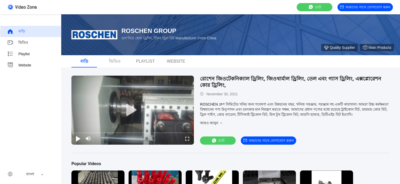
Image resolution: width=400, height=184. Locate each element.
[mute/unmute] (88, 138)
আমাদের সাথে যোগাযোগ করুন (365, 7)
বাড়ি (16, 31)
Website (19, 65)
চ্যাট (314, 7)
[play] (132, 110)
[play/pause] (78, 138)
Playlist (18, 54)
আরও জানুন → (211, 123)
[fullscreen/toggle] (187, 138)
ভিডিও (17, 43)
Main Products (376, 47)
